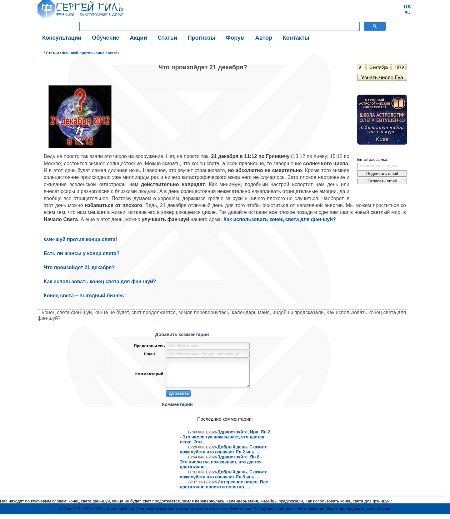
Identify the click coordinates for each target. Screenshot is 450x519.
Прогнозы (201, 38)
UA (407, 6)
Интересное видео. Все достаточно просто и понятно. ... (224, 489)
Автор (263, 38)
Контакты (296, 38)
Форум (235, 38)
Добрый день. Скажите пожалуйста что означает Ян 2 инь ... (224, 454)
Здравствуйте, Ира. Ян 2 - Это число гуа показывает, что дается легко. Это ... (225, 441)
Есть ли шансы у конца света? (82, 253)
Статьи (167, 38)
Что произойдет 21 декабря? (79, 267)
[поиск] (218, 26)
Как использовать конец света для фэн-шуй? (279, 219)
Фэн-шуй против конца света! (89, 53)
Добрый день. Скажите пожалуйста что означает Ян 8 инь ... (224, 479)
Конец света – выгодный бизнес (84, 295)
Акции (138, 38)
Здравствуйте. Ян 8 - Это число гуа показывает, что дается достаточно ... (221, 466)
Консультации (62, 38)
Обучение (105, 38)
